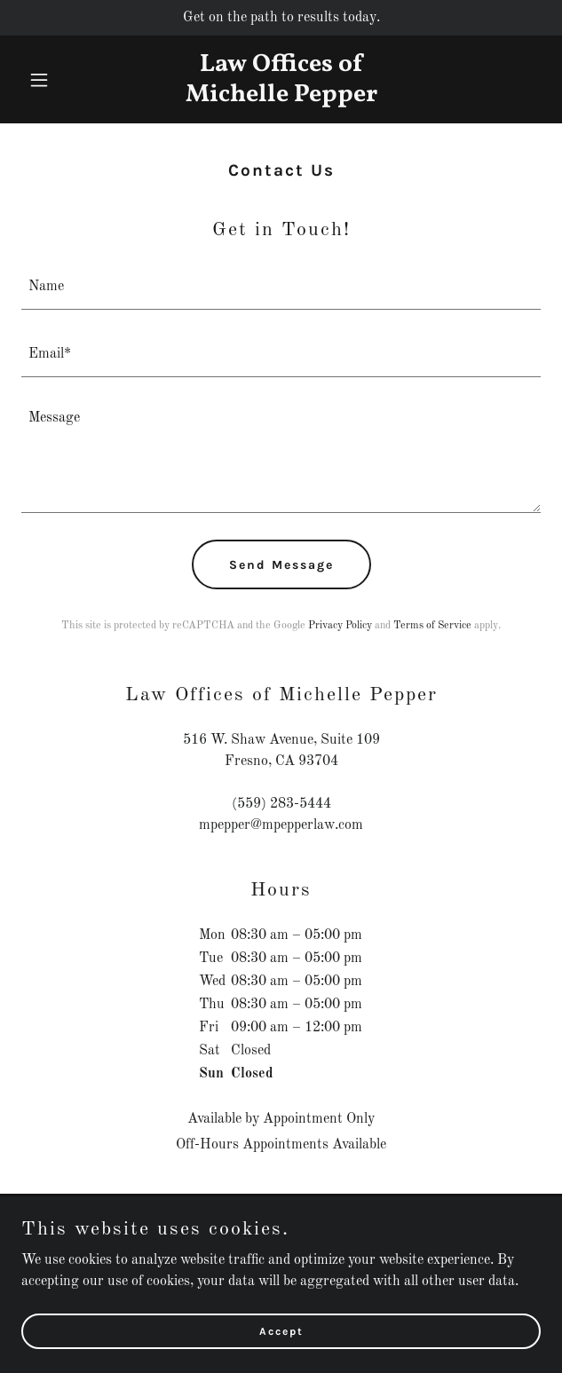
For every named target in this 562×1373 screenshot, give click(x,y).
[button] (60, 80)
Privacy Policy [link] (340, 625)
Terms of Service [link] (432, 625)
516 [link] (195, 740)
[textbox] (281, 287)
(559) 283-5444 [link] (281, 804)
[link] (281, 98)
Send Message (281, 564)
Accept (281, 1330)
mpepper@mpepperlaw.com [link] (281, 825)
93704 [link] (318, 761)
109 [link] (368, 740)
